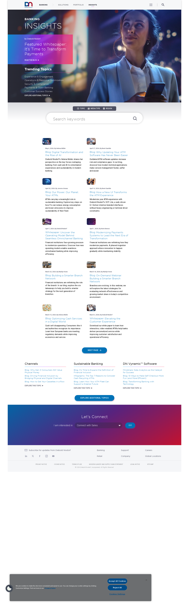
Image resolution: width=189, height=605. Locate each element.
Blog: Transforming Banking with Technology (138, 516)
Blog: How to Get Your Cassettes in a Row (44, 515)
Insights (92, 5)
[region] (80, 587)
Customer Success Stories (38, 91)
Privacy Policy (50, 588)
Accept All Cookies (117, 581)
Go (130, 558)
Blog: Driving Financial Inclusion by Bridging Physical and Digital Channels (43, 510)
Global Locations (153, 589)
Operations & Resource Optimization (44, 80)
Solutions (63, 5)
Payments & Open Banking (39, 87)
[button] (9, 588)
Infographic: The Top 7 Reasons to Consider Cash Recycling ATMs (94, 510)
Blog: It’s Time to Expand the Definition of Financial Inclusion (93, 504)
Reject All (117, 588)
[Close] (146, 580)
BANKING (43, 5)
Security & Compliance (37, 84)
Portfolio (78, 5)
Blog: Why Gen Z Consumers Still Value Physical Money (43, 504)
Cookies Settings (117, 594)
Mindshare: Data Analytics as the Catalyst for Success (142, 504)
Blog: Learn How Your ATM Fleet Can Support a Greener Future (91, 516)
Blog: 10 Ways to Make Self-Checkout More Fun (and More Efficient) (143, 510)
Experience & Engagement (39, 76)
